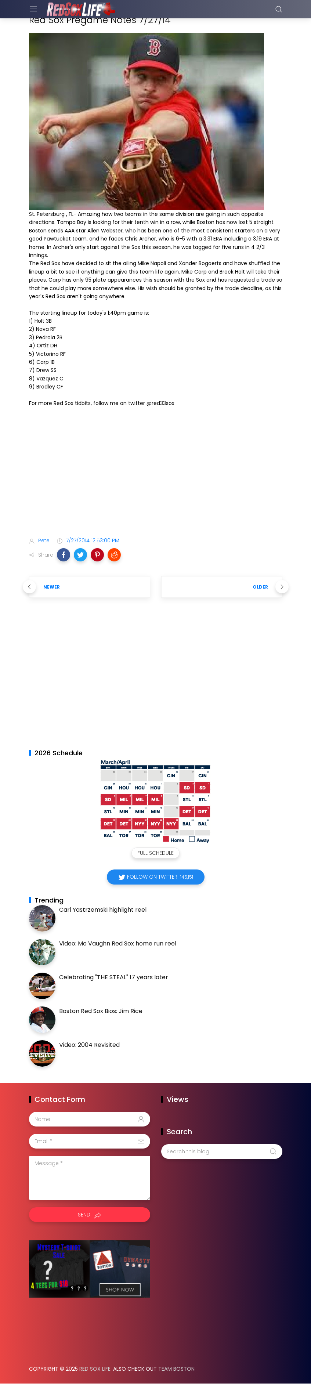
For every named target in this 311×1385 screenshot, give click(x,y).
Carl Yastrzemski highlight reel (103, 909)
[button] (63, 554)
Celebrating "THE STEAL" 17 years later (113, 977)
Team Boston (176, 1369)
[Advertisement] (155, 473)
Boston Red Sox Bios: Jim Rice (100, 1011)
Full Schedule (155, 853)
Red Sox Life (95, 1369)
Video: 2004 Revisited (89, 1045)
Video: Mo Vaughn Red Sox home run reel (117, 943)
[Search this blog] (221, 1151)
